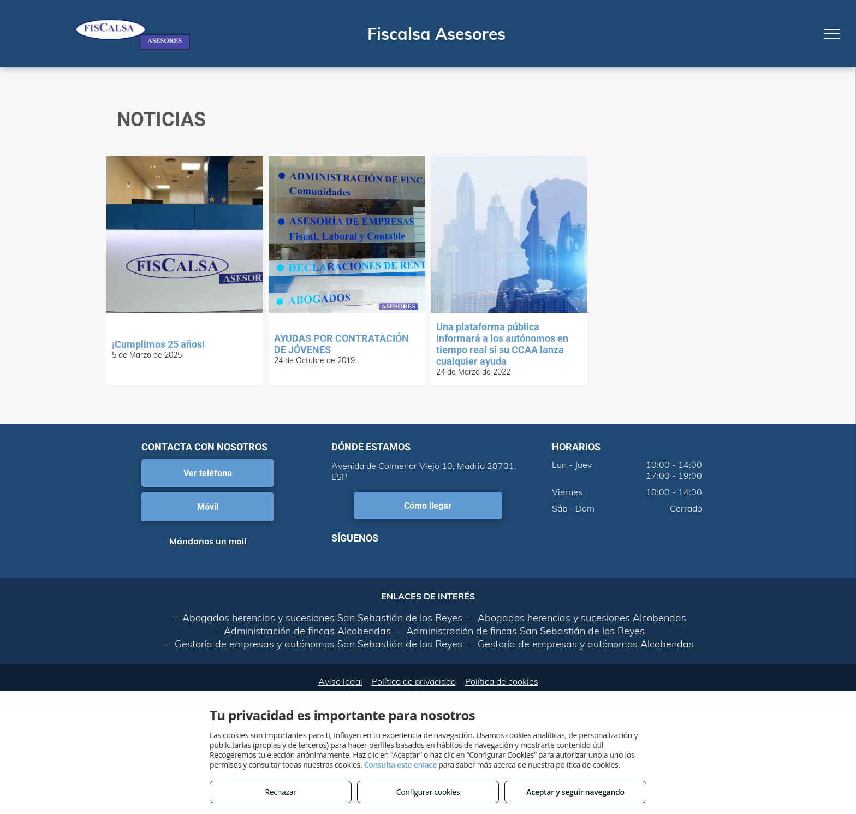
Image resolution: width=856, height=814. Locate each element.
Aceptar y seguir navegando (575, 792)
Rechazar (280, 792)
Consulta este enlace (400, 764)
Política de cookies (501, 681)
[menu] (832, 34)
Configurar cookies (428, 792)
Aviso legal (340, 681)
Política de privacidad (414, 681)
